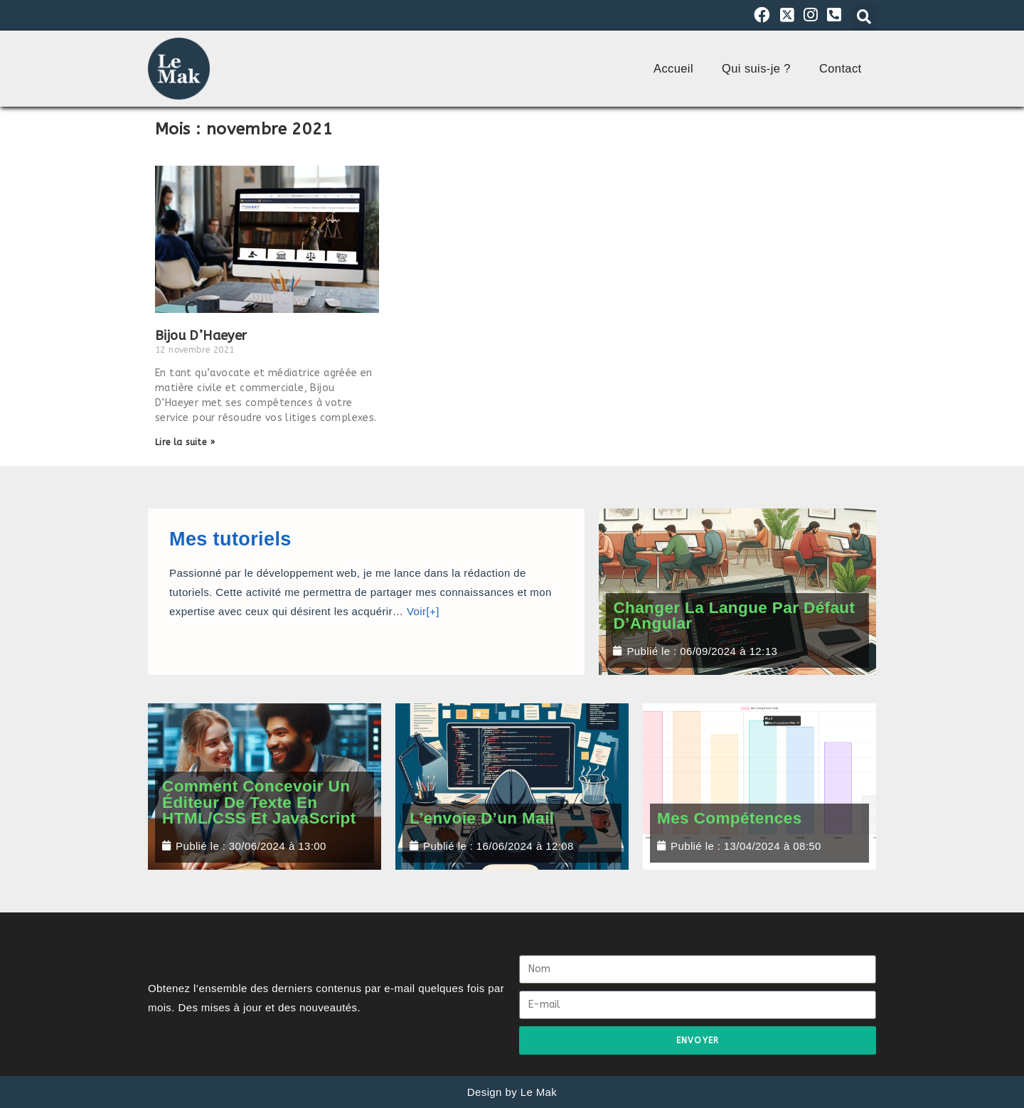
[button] (864, 16)
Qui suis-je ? (756, 68)
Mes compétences (729, 818)
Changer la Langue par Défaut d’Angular (734, 616)
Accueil (673, 68)
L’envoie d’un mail (482, 818)
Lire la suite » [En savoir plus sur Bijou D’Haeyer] (185, 442)
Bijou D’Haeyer (201, 335)
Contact (840, 68)
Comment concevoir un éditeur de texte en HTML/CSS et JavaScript (259, 802)
